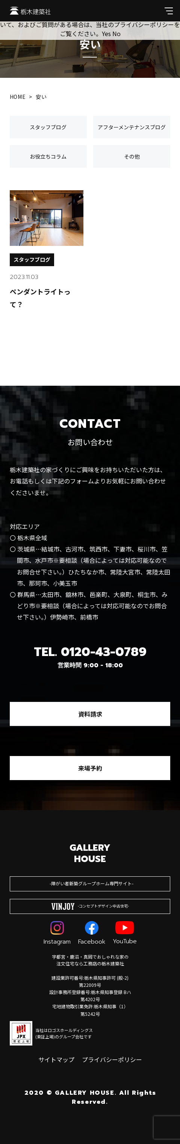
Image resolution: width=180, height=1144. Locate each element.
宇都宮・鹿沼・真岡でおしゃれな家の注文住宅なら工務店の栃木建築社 (90, 960)
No (116, 33)
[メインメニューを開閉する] (168, 11)
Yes (106, 33)
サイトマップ (56, 1059)
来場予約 (90, 768)
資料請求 (90, 713)
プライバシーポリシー (112, 1059)
